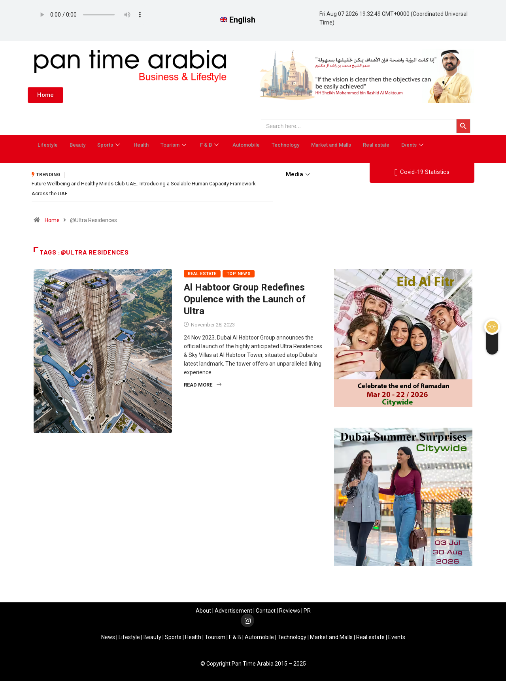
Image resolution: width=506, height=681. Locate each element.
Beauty (77, 145)
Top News (239, 272)
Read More (202, 384)
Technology (285, 145)
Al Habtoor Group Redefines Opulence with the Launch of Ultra (245, 298)
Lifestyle (48, 145)
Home (52, 219)
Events (413, 145)
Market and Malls (331, 145)
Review (288, 610)
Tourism (174, 145)
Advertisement (233, 610)
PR (307, 610)
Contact (266, 610)
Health (141, 145)
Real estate (376, 145)
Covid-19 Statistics (422, 172)
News (108, 636)
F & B (210, 145)
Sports (109, 145)
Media (299, 174)
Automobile (246, 145)
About (203, 610)
